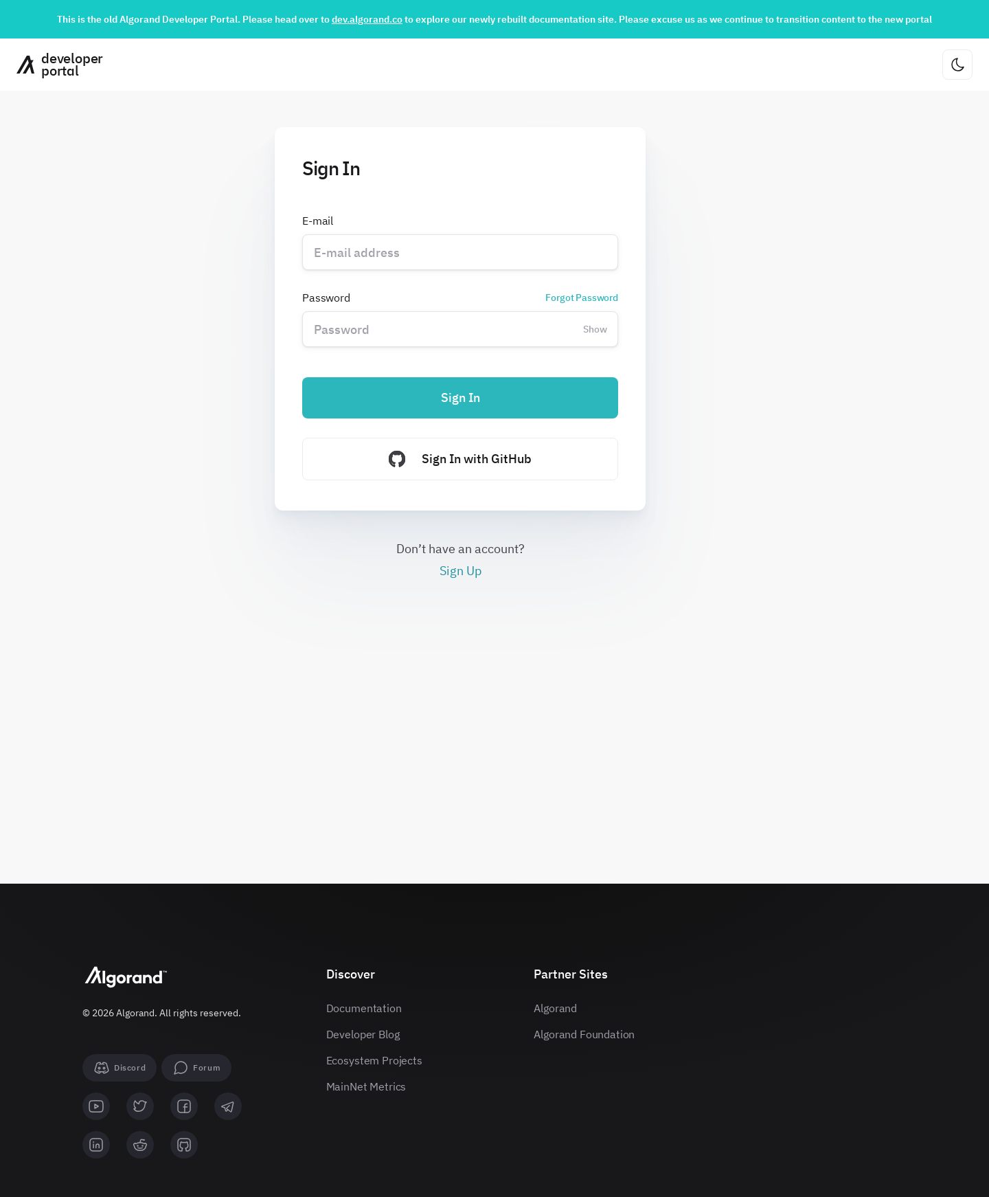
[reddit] (140, 1145)
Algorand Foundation (584, 1034)
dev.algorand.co (367, 19)
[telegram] (228, 1106)
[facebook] (184, 1106)
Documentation (364, 1008)
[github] (184, 1145)
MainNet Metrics (366, 1086)
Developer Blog (363, 1034)
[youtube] (96, 1106)
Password (460, 297)
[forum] (196, 1068)
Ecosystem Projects (374, 1060)
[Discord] (119, 1068)
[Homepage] (54, 64)
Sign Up (460, 571)
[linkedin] (96, 1145)
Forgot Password (581, 297)
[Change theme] (957, 64)
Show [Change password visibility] (595, 329)
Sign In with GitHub (460, 459)
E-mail (317, 220)
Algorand (555, 1008)
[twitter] (140, 1106)
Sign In (460, 397)
